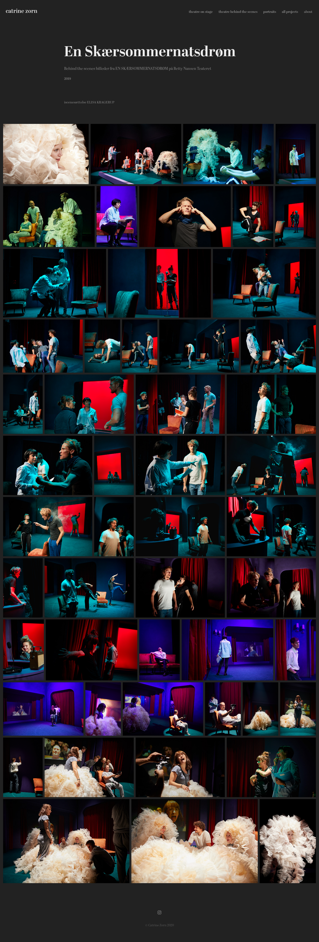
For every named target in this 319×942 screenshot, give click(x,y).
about (308, 11)
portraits (269, 11)
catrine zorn (21, 11)
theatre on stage (201, 11)
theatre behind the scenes (238, 11)
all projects (290, 11)
